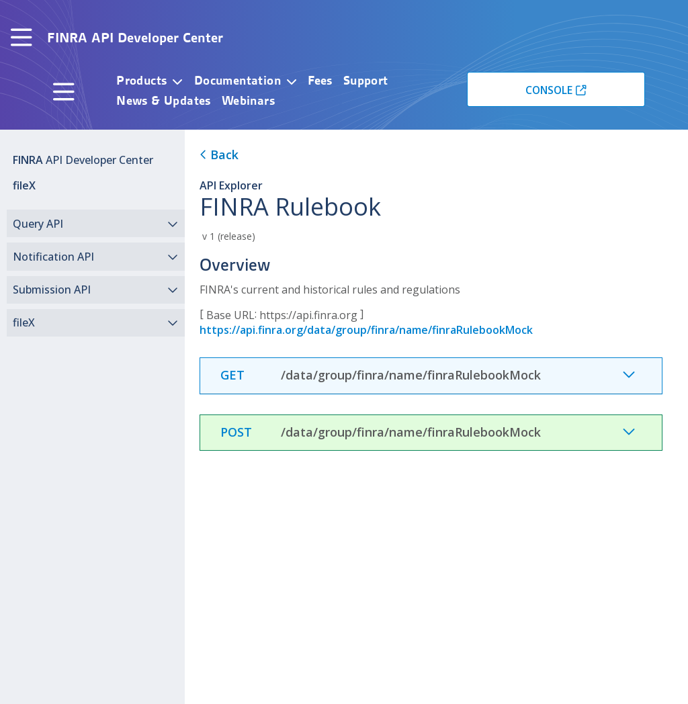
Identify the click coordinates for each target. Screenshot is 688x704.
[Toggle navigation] (21, 38)
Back (219, 154)
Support (365, 80)
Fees (320, 80)
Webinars (248, 100)
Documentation (237, 80)
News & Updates (163, 100)
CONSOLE (548, 90)
